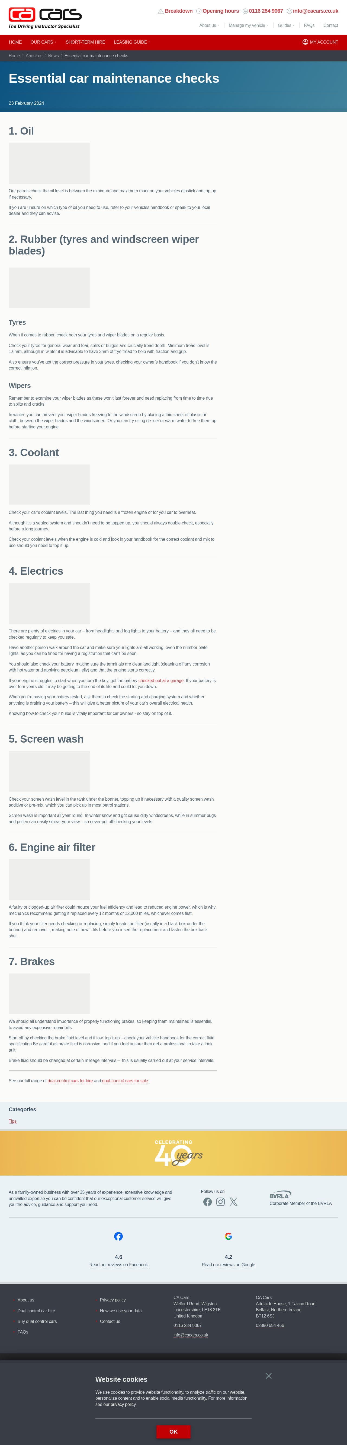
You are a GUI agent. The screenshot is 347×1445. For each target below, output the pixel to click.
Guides (284, 25)
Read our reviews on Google (228, 1264)
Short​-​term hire (85, 42)
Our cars (42, 42)
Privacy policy (113, 1300)
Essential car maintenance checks (114, 78)
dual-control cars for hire (70, 1080)
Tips (13, 1121)
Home (15, 42)
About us (208, 25)
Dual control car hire (36, 1311)
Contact (330, 25)
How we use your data (121, 1311)
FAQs (23, 1332)
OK (173, 1432)
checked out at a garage (161, 680)
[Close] (268, 1376)
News (53, 55)
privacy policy (123, 1404)
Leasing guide (130, 42)
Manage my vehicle (247, 25)
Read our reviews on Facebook (118, 1264)
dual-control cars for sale (125, 1080)
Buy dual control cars (37, 1321)
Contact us (110, 1321)
